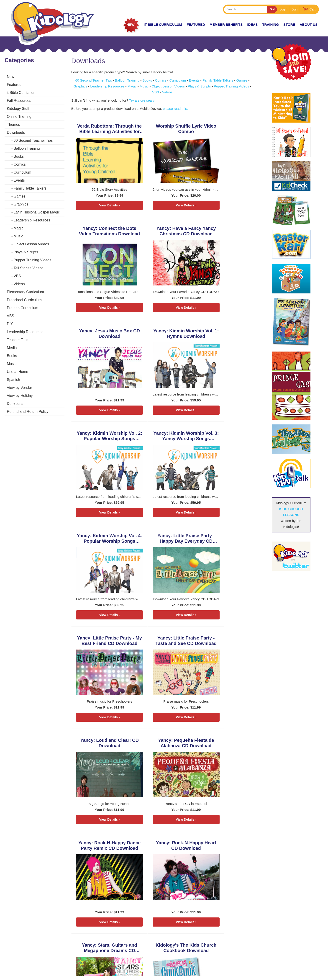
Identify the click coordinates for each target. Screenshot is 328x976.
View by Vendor (19, 388)
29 (113, 870)
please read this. (177, 108)
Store (289, 24)
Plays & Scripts (26, 252)
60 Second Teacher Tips (33, 140)
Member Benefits (226, 24)
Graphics (21, 204)
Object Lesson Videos (31, 244)
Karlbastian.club (53, 927)
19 (145, 858)
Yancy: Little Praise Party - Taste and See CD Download (225, 437)
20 (150, 858)
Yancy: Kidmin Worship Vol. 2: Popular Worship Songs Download (103, 334)
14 (121, 858)
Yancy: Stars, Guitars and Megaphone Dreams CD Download (164, 643)
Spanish (13, 380)
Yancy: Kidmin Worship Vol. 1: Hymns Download (225, 231)
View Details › (103, 205)
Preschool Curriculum (24, 300)
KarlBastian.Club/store (30, 939)
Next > (78, 882)
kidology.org (177, 970)
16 (131, 858)
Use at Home (17, 372)
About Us (309, 24)
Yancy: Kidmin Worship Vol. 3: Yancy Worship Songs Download (164, 334)
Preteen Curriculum (22, 308)
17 (136, 858)
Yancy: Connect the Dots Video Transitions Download (224, 128)
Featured (14, 85)
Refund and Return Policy (27, 412)
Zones (228, 929)
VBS (17, 276)
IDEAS (252, 24)
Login (283, 9)
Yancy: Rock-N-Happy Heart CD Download (103, 643)
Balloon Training (27, 148)
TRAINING (270, 24)
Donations (15, 404)
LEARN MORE (22, 953)
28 (108, 870)
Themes (13, 124)
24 (89, 870)
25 (94, 870)
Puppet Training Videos (32, 260)
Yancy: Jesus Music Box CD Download (164, 231)
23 (84, 870)
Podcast (278, 921)
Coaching (279, 929)
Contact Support (155, 970)
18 (140, 858)
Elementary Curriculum (25, 292)
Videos (19, 284)
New (10, 77)
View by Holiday (20, 396)
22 (80, 870)
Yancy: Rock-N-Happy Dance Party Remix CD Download (224, 540)
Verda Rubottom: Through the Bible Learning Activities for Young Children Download (103, 128)
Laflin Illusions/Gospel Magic (37, 212)
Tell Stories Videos (28, 268)
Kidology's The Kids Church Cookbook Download (224, 643)
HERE (75, 939)
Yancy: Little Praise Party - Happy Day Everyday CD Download (103, 437)
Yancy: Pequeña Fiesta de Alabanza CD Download (164, 540)
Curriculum (22, 172)
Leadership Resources (32, 220)
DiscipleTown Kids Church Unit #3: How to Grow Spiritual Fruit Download (225, 746)
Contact (278, 946)
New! (131, 24)
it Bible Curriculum (163, 24)
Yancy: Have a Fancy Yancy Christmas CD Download (103, 231)
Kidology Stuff (18, 108)
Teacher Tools (18, 340)
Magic (18, 228)
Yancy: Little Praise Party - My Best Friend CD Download (164, 437)
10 (102, 858)
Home (227, 921)
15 (126, 858)
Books (19, 156)
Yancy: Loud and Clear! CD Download (103, 540)
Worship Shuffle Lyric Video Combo (164, 128)
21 (75, 870)
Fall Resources (19, 101)
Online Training (19, 116)
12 (112, 858)
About (228, 946)
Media (12, 348)
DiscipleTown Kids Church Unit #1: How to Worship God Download (103, 746)
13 (117, 858)
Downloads (16, 132)
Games (20, 196)
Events (19, 180)
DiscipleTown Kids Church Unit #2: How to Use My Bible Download (164, 746)
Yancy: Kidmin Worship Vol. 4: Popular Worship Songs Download (224, 334)
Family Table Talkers (30, 188)
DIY (10, 324)
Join (295, 9)
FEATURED (196, 24)
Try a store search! (145, 100)
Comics (20, 164)
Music (18, 236)
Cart (312, 9)
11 (107, 858)
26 (98, 870)
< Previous (82, 847)
